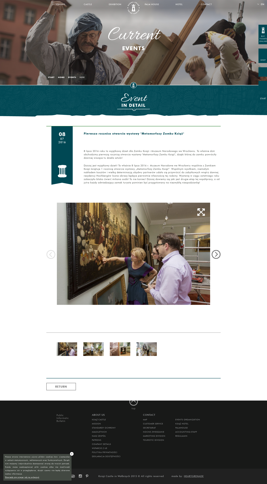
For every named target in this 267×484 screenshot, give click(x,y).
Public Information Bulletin (62, 418)
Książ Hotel (182, 424)
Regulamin (181, 436)
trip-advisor (72, 476)
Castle (88, 4)
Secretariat (149, 428)
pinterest (88, 476)
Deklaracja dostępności (106, 456)
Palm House (152, 4)
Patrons (96, 440)
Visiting (60, 4)
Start (51, 77)
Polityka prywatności (104, 452)
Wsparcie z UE (99, 448)
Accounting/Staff (186, 432)
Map (145, 419)
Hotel (179, 4)
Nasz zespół (99, 436)
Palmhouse (181, 428)
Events (72, 77)
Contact (206, 4)
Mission (96, 424)
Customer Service (153, 424)
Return (61, 386)
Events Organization (187, 419)
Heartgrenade (194, 476)
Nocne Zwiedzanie (153, 432)
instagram (80, 476)
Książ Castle (99, 419)
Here (82, 77)
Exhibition (115, 4)
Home (61, 77)
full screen (201, 212)
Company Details (101, 444)
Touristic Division (153, 440)
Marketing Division (154, 436)
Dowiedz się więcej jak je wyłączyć (22, 477)
